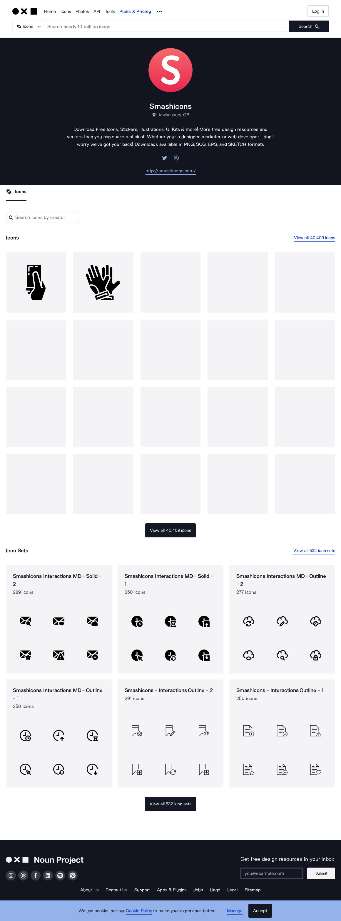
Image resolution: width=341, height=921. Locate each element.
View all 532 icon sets (314, 550)
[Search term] (166, 26)
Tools (110, 11)
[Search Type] (28, 26)
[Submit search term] (309, 26)
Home (50, 11)
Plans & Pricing (135, 11)
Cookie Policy (139, 910)
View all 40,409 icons (314, 237)
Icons (66, 11)
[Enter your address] (271, 873)
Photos (82, 11)
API (96, 11)
